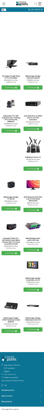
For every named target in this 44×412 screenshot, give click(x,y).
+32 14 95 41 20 (36, 9)
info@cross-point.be (11, 377)
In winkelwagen (11, 87)
